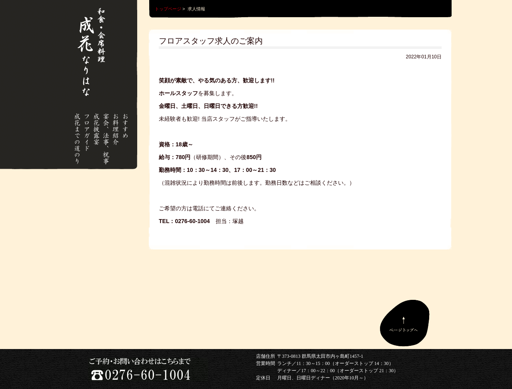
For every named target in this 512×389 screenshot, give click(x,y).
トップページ (168, 8)
